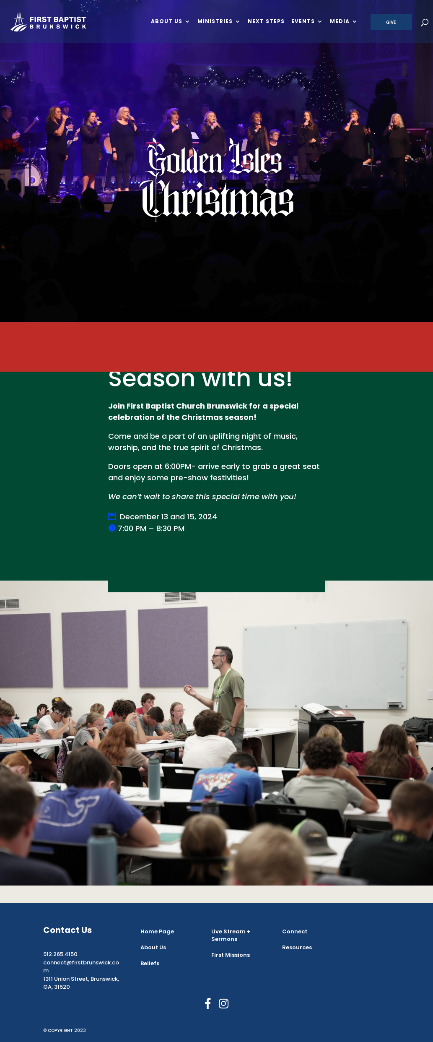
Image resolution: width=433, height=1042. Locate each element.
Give (391, 22)
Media (340, 22)
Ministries (215, 22)
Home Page (157, 931)
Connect (294, 931)
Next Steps (266, 22)
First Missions (230, 955)
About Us (166, 22)
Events (303, 22)
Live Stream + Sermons (231, 935)
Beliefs (149, 963)
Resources (297, 947)
